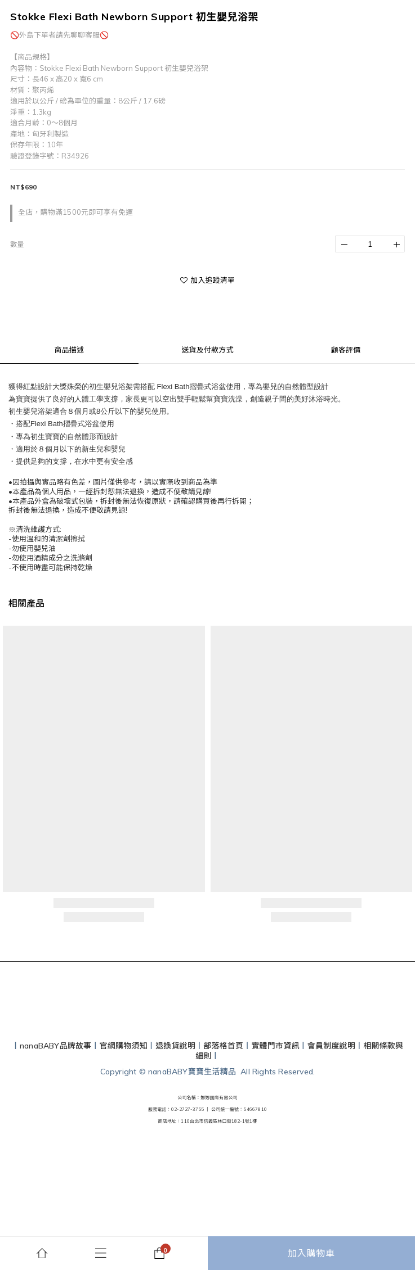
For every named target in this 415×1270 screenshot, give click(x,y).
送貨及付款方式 (207, 349)
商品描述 (69, 349)
